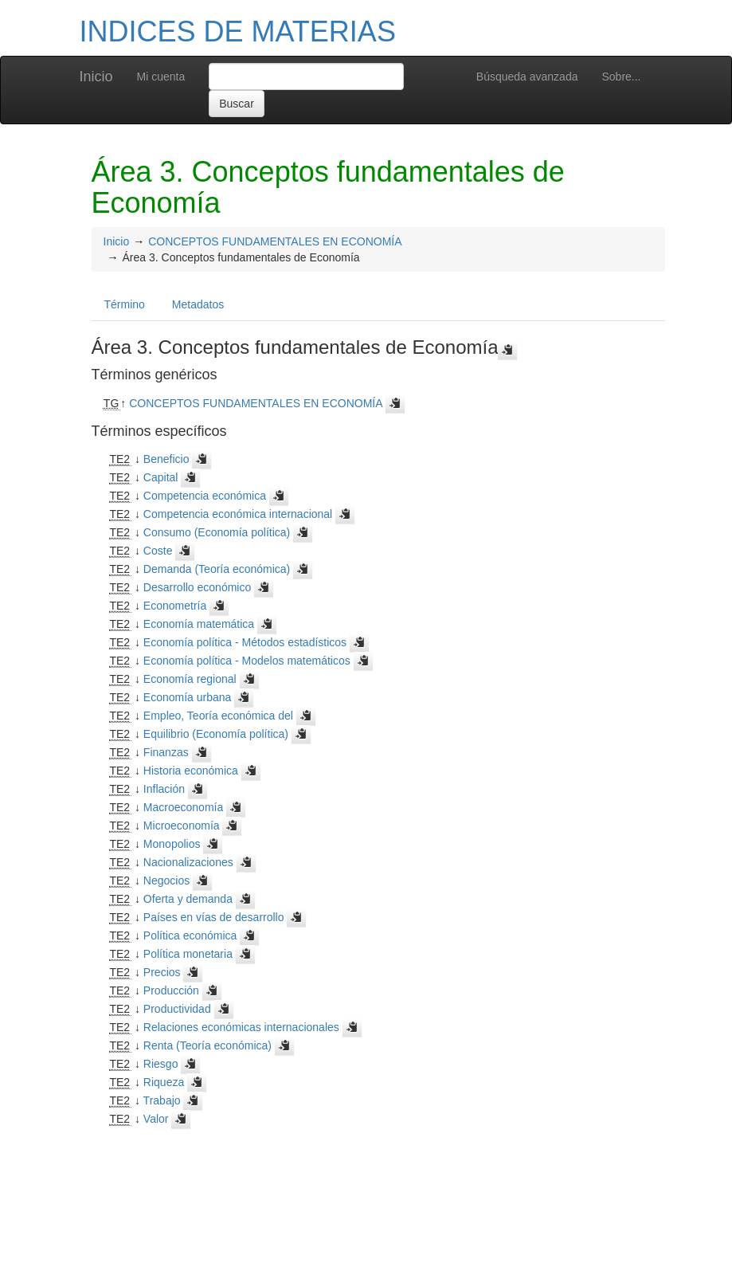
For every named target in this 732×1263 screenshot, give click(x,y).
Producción (171, 990)
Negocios (166, 880)
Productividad (177, 1008)
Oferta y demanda (188, 898)
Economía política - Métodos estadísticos (244, 642)
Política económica (190, 935)
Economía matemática (198, 624)
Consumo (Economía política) (216, 532)
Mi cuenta (161, 76)
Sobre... (620, 76)
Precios (162, 972)
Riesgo (160, 1063)
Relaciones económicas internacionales (241, 1027)
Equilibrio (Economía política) (215, 734)
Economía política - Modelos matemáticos (246, 660)
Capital (160, 477)
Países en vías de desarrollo (213, 917)
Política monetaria (188, 953)
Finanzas (166, 752)
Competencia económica (204, 495)
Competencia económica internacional (237, 514)
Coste (158, 550)
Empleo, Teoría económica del (218, 715)
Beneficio (166, 459)
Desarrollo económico (197, 587)
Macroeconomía (183, 807)
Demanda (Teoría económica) (216, 569)
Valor (156, 1118)
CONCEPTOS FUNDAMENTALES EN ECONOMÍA (274, 241)
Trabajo (162, 1100)
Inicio (96, 76)
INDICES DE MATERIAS (238, 31)
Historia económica (190, 770)
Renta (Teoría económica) (207, 1045)
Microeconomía (181, 825)
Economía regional (190, 679)
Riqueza (163, 1082)
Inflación (164, 789)
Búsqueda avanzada (527, 76)
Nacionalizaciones (188, 862)
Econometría (174, 605)
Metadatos (198, 304)
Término (124, 304)
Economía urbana (187, 697)
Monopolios (172, 843)
